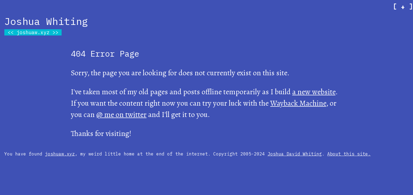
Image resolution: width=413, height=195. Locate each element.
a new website (313, 92)
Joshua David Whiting (295, 154)
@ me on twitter (121, 114)
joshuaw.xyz (33, 32)
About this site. (349, 154)
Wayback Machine (298, 103)
